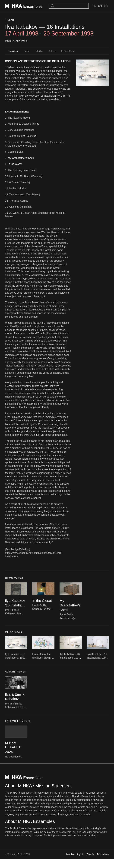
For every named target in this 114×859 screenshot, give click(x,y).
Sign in (80, 854)
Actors (51, 51)
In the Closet (15, 164)
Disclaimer (103, 854)
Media (39, 51)
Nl (94, 5)
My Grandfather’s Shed (21, 158)
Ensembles (67, 51)
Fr (106, 5)
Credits (91, 854)
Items (27, 51)
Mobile (70, 854)
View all (18, 578)
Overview (13, 51)
